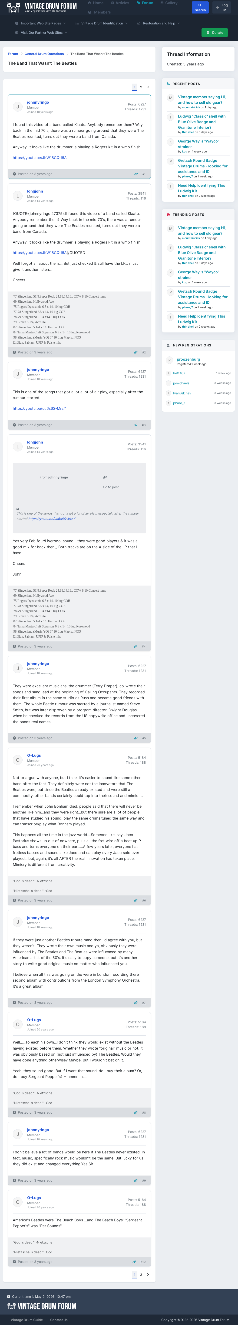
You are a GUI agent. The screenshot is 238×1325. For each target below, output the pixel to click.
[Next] (148, 87)
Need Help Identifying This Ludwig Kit (201, 188)
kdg (185, 151)
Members (99, 12)
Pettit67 (179, 373)
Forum (13, 54)
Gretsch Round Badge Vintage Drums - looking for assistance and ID (203, 166)
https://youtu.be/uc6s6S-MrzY (39, 408)
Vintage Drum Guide (27, 1320)
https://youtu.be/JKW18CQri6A (40, 157)
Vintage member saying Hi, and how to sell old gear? (202, 100)
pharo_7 (188, 176)
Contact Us (59, 1320)
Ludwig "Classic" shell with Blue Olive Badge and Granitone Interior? (202, 122)
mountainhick (191, 107)
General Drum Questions (44, 54)
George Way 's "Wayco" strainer (198, 144)
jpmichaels (181, 383)
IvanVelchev (182, 393)
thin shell (188, 132)
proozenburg (188, 359)
